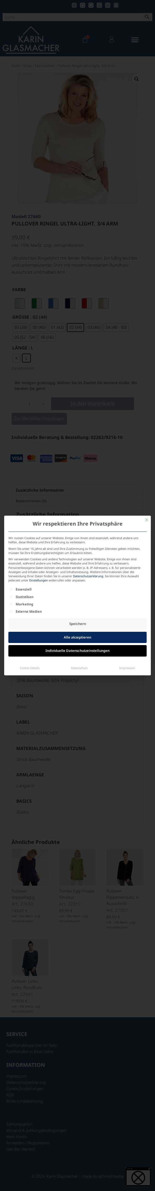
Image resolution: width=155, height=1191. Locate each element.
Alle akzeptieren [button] (77, 559)
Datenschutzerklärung (88, 498)
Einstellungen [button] (38, 502)
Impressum (127, 590)
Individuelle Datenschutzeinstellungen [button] (77, 572)
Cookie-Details (29, 590)
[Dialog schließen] (146, 442)
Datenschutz (79, 590)
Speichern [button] (77, 546)
